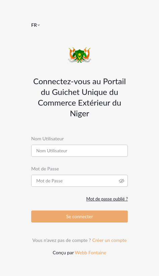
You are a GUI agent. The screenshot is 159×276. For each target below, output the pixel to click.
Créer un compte (109, 240)
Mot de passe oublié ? (107, 198)
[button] (38, 24)
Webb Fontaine (90, 252)
